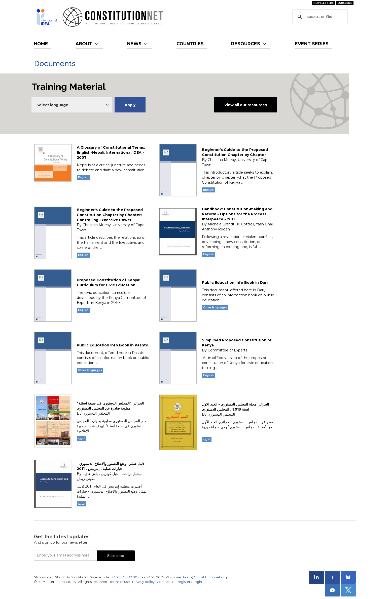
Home (41, 43)
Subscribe (344, 3)
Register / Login (189, 582)
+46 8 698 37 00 (124, 577)
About (88, 43)
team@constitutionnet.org (205, 577)
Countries (190, 43)
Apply (130, 105)
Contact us (165, 582)
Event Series (312, 43)
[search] (319, 17)
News (138, 43)
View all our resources (245, 105)
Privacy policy (143, 582)
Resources (249, 43)
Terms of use (120, 582)
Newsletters (323, 3)
